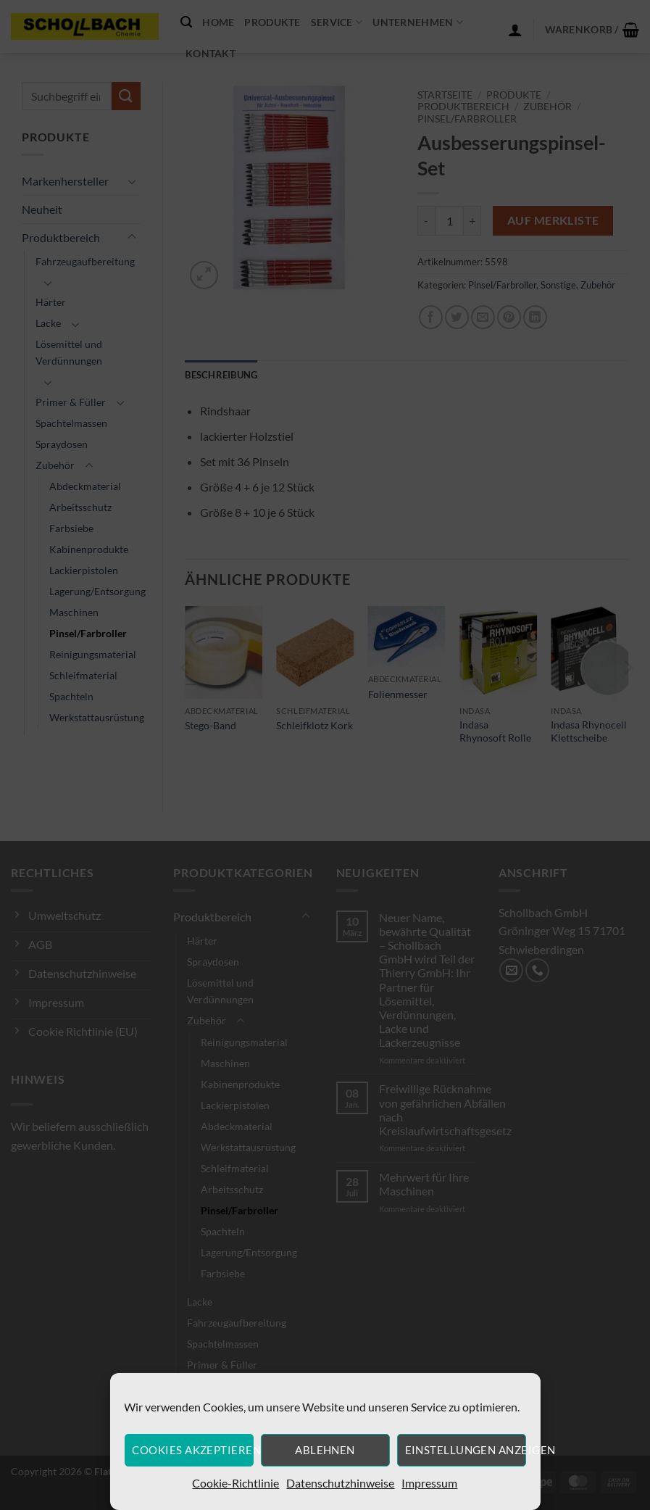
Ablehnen (325, 1449)
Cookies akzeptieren (192, 1449)
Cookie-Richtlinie (235, 1483)
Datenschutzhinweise (340, 1483)
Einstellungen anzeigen (465, 1449)
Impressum (429, 1483)
